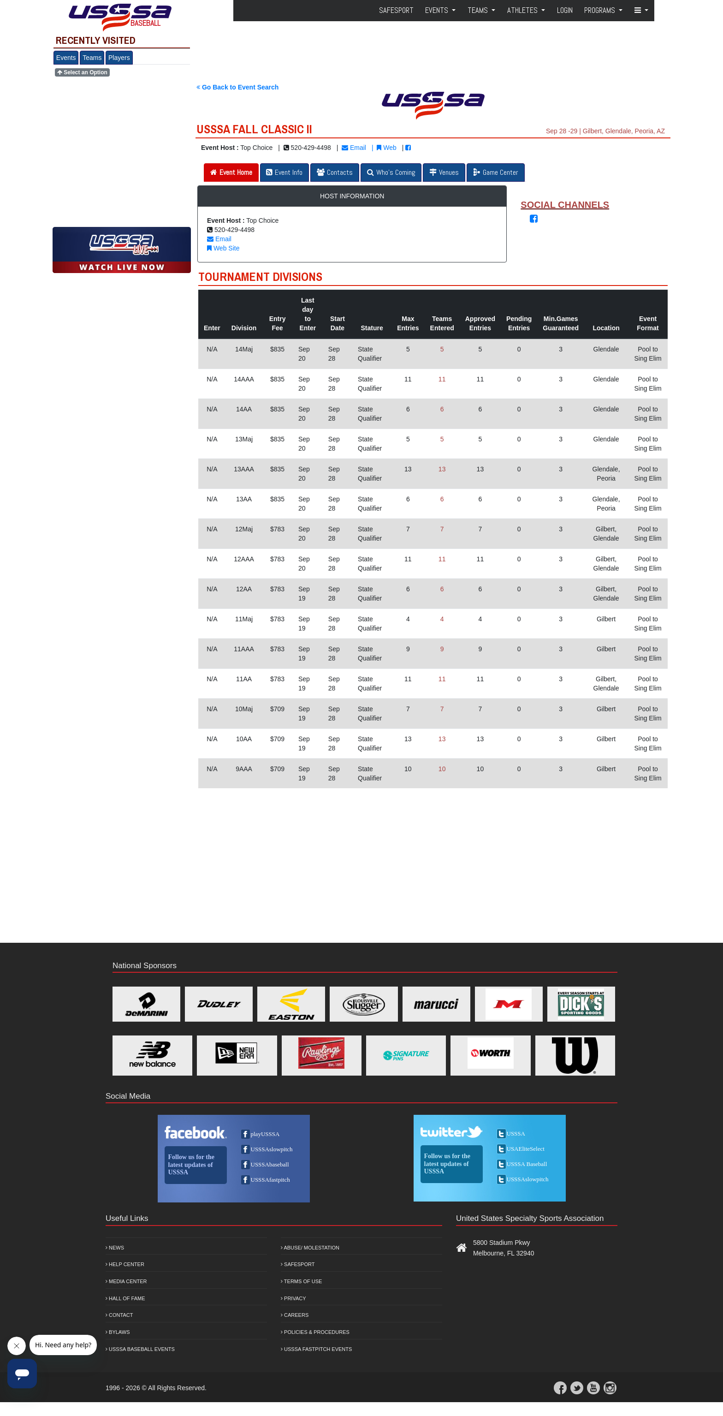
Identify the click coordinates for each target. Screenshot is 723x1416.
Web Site (223, 248)
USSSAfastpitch (270, 1179)
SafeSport (396, 10)
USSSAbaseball (270, 1164)
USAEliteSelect (526, 1148)
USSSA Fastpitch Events (316, 1349)
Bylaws (118, 1332)
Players (119, 57)
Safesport (297, 1264)
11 (442, 379)
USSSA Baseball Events (140, 1349)
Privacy (293, 1298)
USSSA (516, 1133)
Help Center (125, 1264)
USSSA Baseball (527, 1163)
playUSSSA (265, 1133)
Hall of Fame (125, 1298)
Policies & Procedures (315, 1332)
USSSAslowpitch (272, 1149)
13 (442, 469)
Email (354, 147)
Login (565, 10)
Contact (119, 1315)
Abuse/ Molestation (310, 1247)
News (115, 1247)
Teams (92, 57)
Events (66, 57)
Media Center (126, 1281)
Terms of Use (301, 1281)
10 (442, 769)
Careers (294, 1315)
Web (386, 147)
